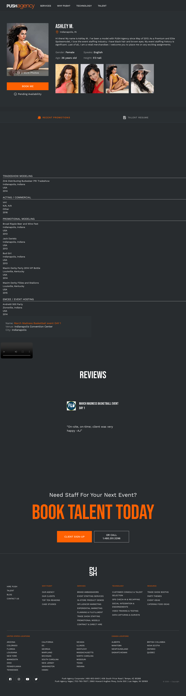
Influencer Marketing (89, 604)
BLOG (9, 594)
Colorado (12, 645)
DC (43, 645)
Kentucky (82, 649)
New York (12, 656)
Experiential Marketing (89, 608)
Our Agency (48, 592)
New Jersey (48, 663)
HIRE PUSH (12, 586)
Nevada (80, 642)
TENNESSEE (12, 670)
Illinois (81, 645)
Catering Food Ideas (158, 604)
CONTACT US (13, 598)
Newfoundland (120, 649)
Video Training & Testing (125, 611)
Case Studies (49, 604)
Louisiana (12, 652)
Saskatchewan (119, 652)
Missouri (81, 659)
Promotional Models (88, 620)
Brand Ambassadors (88, 592)
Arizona (11, 642)
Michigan (46, 656)
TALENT (102, 5)
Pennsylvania (14, 666)
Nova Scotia (153, 645)
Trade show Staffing (88, 616)
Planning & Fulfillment (90, 612)
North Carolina (85, 656)
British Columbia (156, 642)
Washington (48, 666)
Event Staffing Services (90, 596)
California (47, 642)
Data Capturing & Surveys (126, 615)
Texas (80, 663)
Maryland (47, 652)
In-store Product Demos (90, 600)
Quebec (151, 652)
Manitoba (116, 645)
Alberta (116, 642)
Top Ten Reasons (51, 600)
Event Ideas (153, 600)
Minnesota (12, 659)
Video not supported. (17, 350)
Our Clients (48, 596)
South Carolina (50, 659)
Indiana (80, 666)
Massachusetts (85, 652)
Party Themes (154, 596)
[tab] (53, 119)
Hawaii (45, 670)
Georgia (46, 649)
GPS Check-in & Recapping (126, 599)
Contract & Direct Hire (89, 624)
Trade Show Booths (158, 592)
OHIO (9, 663)
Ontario (151, 649)
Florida (11, 649)
